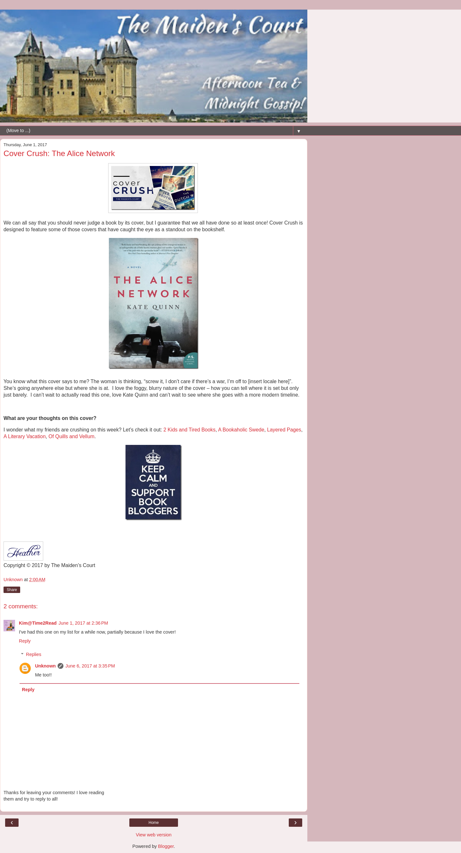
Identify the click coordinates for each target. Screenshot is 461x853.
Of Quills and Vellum (71, 436)
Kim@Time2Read (38, 623)
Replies (33, 654)
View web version (154, 834)
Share (12, 590)
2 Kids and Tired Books (189, 429)
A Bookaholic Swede (241, 429)
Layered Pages (284, 429)
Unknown (45, 665)
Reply (25, 641)
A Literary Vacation (25, 436)
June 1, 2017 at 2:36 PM (83, 623)
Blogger (166, 846)
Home (154, 822)
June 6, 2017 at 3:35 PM (90, 665)
